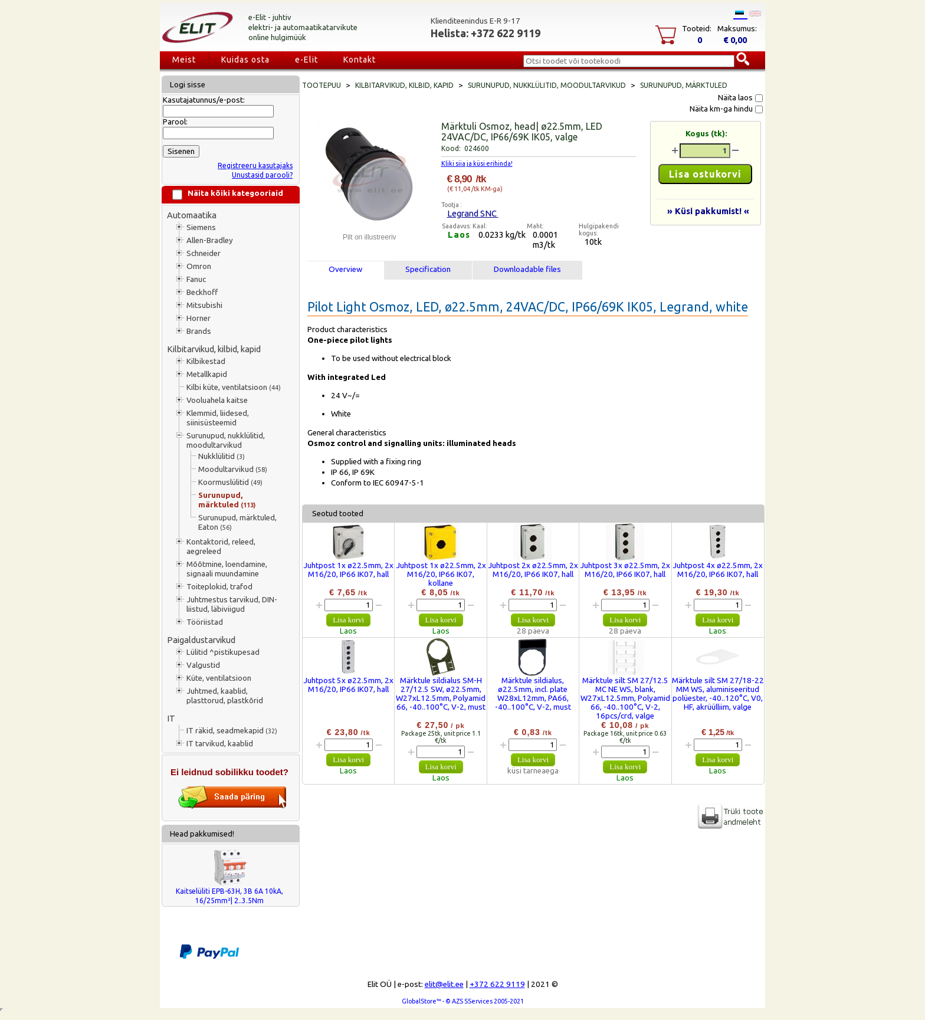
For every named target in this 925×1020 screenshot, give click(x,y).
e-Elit (306, 59)
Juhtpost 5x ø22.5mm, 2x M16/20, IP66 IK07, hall (348, 685)
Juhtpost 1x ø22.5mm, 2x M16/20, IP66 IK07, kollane (441, 574)
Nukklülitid (221, 456)
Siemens (201, 227)
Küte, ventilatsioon (218, 678)
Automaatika (192, 215)
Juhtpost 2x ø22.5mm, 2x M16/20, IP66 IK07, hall (533, 570)
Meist (184, 59)
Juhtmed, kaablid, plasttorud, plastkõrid (224, 696)
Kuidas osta (245, 59)
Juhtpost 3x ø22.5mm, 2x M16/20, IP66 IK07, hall (625, 570)
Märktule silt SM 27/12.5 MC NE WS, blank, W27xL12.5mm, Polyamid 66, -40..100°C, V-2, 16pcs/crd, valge (625, 698)
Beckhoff (202, 292)
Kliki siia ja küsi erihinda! (477, 163)
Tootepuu (321, 85)
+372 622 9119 (497, 984)
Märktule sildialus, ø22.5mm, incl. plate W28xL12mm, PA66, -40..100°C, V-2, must (533, 693)
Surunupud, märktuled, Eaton (237, 522)
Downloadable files (527, 269)
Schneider (203, 253)
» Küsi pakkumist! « (708, 211)
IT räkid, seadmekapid (231, 730)
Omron (198, 266)
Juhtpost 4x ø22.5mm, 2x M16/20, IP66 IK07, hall (718, 570)
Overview (345, 269)
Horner (198, 318)
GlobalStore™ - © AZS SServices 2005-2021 (463, 1001)
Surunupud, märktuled (226, 500)
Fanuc (196, 279)
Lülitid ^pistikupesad (223, 652)
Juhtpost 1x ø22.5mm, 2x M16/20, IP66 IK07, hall (348, 570)
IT (171, 718)
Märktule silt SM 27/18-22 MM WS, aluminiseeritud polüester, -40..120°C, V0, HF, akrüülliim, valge (718, 693)
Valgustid (203, 665)
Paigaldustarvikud (201, 640)
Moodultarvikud (232, 469)
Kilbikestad (205, 361)
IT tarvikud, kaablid (219, 743)
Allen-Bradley (209, 240)
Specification (428, 269)
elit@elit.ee (444, 984)
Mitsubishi (204, 305)
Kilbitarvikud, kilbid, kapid (214, 349)
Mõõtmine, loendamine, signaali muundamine (226, 569)
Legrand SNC (472, 213)
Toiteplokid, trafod (219, 586)
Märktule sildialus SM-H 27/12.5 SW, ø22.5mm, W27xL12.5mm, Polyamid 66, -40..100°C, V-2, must (441, 693)
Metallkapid (206, 374)
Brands (198, 331)
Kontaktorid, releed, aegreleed (220, 546)
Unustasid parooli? (262, 175)
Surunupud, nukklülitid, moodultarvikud (225, 440)
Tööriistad (204, 622)
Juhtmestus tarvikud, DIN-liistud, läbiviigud (231, 604)
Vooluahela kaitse (217, 400)
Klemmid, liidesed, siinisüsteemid (217, 418)
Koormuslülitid (230, 482)
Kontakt (359, 59)
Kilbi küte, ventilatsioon (233, 387)
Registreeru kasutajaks (255, 165)
